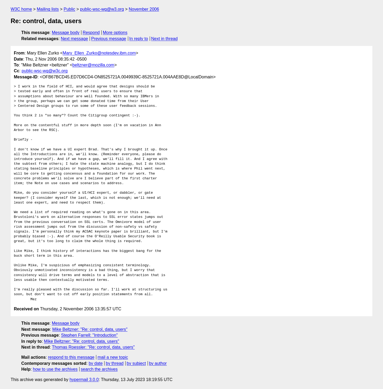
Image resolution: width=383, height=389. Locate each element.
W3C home (21, 9)
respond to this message (71, 357)
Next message (74, 38)
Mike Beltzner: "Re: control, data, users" (90, 329)
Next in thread (164, 38)
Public (69, 9)
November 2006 (144, 9)
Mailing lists (48, 9)
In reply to (138, 38)
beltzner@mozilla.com (93, 65)
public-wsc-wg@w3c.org (45, 71)
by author (158, 363)
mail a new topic (113, 357)
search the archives (99, 369)
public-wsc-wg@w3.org (102, 9)
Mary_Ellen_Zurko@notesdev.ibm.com (99, 53)
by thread (115, 363)
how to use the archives (55, 369)
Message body (66, 32)
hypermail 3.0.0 (83, 379)
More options (115, 32)
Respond (91, 32)
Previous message (108, 38)
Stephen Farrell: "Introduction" (89, 335)
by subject (136, 363)
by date (95, 363)
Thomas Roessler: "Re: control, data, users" (93, 347)
